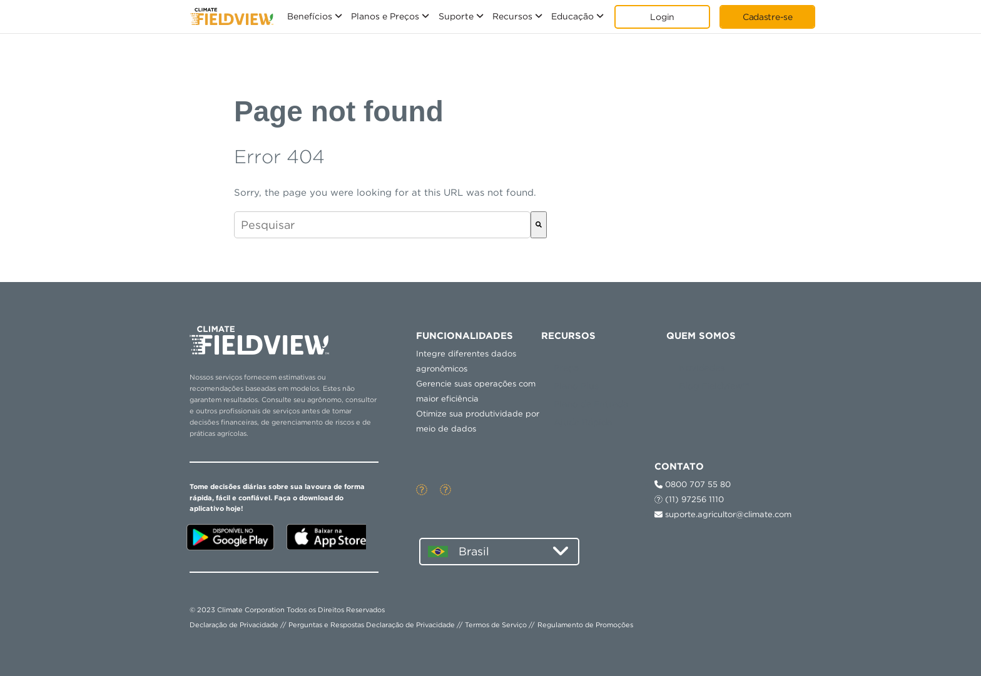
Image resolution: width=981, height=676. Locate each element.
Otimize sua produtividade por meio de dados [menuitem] (477, 421)
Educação (572, 16)
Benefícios (309, 16)
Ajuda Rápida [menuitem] (583, 422)
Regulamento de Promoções (585, 624)
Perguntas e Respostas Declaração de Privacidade (371, 624)
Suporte (456, 16)
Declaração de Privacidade (234, 624)
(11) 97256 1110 (689, 499)
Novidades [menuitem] (701, 368)
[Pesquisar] (539, 224)
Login (662, 17)
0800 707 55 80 (692, 484)
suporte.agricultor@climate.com (722, 514)
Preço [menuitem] (566, 368)
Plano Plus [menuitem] (576, 386)
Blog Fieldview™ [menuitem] (714, 386)
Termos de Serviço (496, 624)
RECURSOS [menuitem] (568, 335)
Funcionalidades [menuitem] (464, 335)
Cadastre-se (768, 17)
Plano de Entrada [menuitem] (591, 404)
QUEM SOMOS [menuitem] (701, 335)
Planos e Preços (385, 16)
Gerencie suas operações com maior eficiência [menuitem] (476, 391)
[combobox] (382, 224)
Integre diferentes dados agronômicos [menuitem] (466, 361)
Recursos (512, 16)
